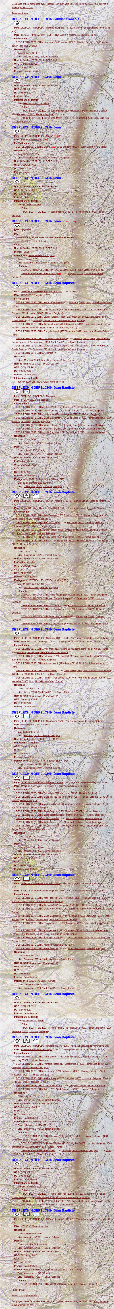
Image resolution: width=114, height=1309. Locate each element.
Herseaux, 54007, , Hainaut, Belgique (89, 111)
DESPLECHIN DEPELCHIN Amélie (33, 540)
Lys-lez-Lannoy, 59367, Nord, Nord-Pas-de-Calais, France (61, 1197)
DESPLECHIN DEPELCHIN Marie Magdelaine (38, 916)
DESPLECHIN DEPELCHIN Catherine (34, 656)
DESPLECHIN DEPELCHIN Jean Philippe (43, 212)
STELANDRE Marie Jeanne (34, 400)
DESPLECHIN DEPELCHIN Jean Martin (42, 118)
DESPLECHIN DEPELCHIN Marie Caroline (37, 804)
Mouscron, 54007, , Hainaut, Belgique (44, 313)
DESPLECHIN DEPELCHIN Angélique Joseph (38, 937)
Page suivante (19, 1290)
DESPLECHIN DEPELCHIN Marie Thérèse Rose (39, 530)
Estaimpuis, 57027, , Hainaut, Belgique (82, 515)
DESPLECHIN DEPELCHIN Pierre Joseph (41, 28)
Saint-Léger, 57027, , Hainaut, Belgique (77, 407)
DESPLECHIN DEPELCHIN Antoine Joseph (37, 663)
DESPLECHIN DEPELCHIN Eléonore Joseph (38, 522)
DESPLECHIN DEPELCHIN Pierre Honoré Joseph (45, 616)
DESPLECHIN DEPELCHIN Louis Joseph (36, 537)
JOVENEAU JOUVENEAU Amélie (44, 580)
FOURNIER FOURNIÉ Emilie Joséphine (47, 1269)
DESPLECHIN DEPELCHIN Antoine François (38, 428)
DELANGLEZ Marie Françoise (35, 724)
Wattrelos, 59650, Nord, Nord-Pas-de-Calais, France (42, 652)
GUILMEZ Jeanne (32, 204)
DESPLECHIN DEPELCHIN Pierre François (42, 782)
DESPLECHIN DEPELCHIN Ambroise (39, 721)
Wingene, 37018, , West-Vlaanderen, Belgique (85, 147)
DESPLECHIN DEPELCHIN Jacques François (38, 324)
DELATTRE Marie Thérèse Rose (37, 508)
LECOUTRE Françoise (32, 295)
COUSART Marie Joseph (33, 35)
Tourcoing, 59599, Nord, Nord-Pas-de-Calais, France (58, 320)
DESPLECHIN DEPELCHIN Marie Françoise (37, 425)
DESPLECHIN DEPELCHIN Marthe (36, 147)
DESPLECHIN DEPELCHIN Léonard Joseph (37, 923)
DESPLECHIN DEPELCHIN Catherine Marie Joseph (41, 338)
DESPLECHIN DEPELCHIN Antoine (38, 396)
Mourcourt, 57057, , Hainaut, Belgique (78, 793)
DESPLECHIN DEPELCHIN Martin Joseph (36, 822)
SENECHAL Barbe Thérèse (41, 981)
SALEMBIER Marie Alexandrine (36, 890)
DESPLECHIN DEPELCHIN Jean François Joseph (45, 598)
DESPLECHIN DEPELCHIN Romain (33, 678)
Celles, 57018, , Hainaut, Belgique (28, 829)
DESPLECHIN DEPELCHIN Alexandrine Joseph (39, 302)
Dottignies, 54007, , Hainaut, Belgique (82, 1056)
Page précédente (20, 13)
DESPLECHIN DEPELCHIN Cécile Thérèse (37, 410)
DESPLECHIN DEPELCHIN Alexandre (34, 353)
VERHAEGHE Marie (34, 139)
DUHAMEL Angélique (33, 1020)
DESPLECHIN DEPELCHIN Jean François (43, 111)
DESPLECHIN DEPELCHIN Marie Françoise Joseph (41, 345)
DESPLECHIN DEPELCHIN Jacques (34, 905)
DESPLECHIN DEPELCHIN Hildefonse (35, 42)
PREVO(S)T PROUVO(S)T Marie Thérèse (43, 382)
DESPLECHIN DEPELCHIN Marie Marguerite (38, 418)
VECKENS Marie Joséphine (34, 1226)
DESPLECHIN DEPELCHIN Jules (37, 1284)
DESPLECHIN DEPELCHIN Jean (40, 136)
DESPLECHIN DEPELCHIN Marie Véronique (37, 815)
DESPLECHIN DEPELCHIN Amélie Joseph (42, 595)
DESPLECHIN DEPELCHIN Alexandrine (35, 1071)
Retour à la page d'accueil (24, 1295)
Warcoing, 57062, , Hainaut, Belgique (30, 1060)
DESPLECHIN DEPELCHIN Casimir (38, 1046)
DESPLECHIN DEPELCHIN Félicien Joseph (42, 623)
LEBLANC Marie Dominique (34, 641)
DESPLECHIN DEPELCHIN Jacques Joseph (37, 825)
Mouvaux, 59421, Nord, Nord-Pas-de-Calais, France (51, 327)
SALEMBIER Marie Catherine (42, 1121)
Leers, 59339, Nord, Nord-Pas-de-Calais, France (84, 649)
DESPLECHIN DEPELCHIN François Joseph (37, 331)
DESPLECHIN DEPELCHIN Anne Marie (35, 649)
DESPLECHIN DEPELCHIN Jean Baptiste (41, 1143)
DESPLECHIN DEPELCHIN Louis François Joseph (40, 317)
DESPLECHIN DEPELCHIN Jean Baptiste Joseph (45, 609)
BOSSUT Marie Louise (39, 479)
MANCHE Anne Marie (31, 786)
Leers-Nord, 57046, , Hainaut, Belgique (36, 659)
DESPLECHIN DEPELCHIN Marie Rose (35, 797)
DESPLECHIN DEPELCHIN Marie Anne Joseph (39, 908)
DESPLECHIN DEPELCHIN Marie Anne (35, 414)
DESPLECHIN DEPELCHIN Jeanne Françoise (38, 945)
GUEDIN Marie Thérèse (34, 1186)
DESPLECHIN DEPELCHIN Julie (32, 1089)
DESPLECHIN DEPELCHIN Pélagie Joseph (37, 309)
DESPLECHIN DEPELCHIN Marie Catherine (37, 818)
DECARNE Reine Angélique (41, 761)
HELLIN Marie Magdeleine (36, 103)
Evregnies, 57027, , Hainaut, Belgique (80, 1089)
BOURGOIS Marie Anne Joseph (36, 1049)
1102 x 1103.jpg (38, 241)
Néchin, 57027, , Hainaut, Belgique (77, 42)
